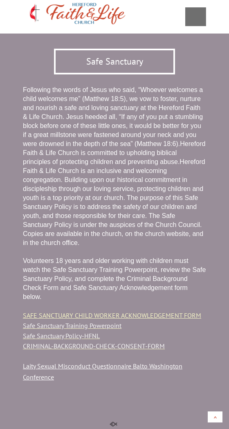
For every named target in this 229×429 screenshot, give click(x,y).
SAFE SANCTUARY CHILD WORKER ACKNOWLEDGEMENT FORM (112, 315)
